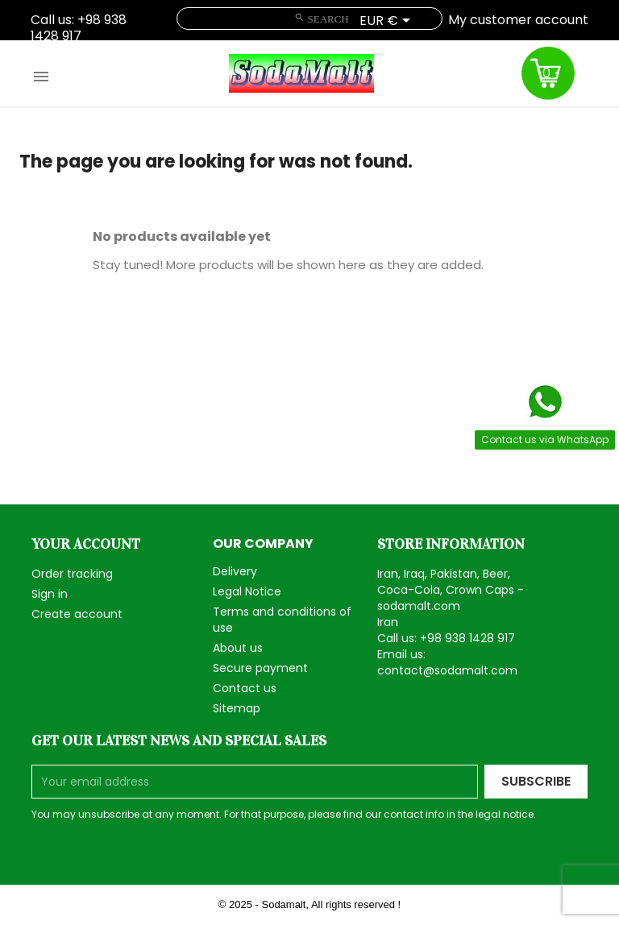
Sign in (49, 594)
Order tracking (72, 574)
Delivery (235, 571)
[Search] (310, 18)
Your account (85, 544)
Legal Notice (247, 591)
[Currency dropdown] (387, 21)
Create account (77, 614)
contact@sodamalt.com (447, 670)
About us (238, 648)
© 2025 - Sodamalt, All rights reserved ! (309, 904)
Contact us (244, 688)
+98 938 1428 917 (79, 27)
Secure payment (260, 668)
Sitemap (236, 708)
